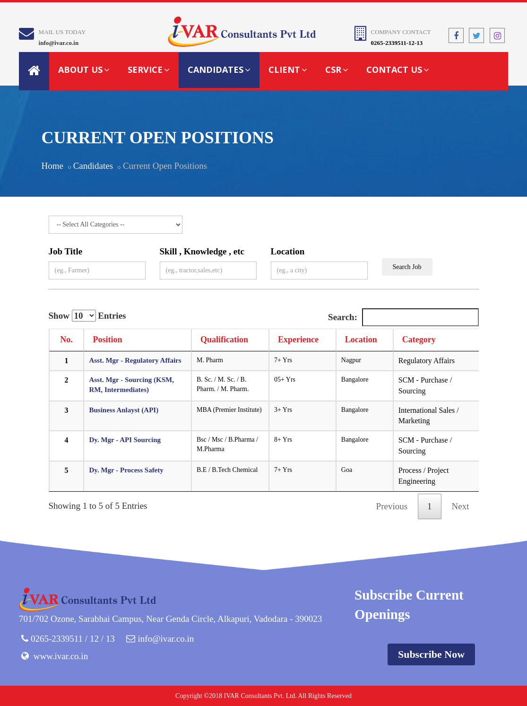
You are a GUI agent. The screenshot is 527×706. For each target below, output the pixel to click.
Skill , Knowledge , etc (202, 251)
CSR (336, 69)
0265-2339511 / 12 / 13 (73, 639)
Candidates (219, 69)
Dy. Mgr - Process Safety (126, 470)
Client (287, 69)
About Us (84, 69)
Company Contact (401, 31)
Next (460, 506)
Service (149, 69)
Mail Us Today (62, 31)
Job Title (66, 251)
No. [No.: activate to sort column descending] (66, 339)
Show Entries (87, 316)
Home (52, 166)
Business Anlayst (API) (123, 410)
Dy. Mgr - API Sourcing (125, 440)
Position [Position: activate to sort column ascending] (107, 339)
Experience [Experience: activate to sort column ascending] (298, 339)
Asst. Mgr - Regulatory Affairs (135, 360)
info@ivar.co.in (59, 42)
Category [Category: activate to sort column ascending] (419, 339)
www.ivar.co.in (61, 656)
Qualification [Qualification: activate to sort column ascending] (224, 339)
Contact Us (397, 69)
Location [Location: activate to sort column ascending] (361, 339)
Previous (392, 506)
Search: (403, 317)
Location (288, 251)
